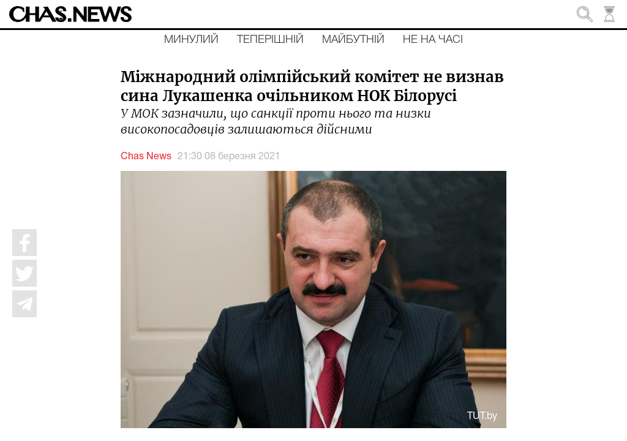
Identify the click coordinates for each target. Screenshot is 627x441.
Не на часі (433, 40)
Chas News (146, 157)
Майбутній (353, 40)
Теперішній (270, 40)
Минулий (191, 40)
